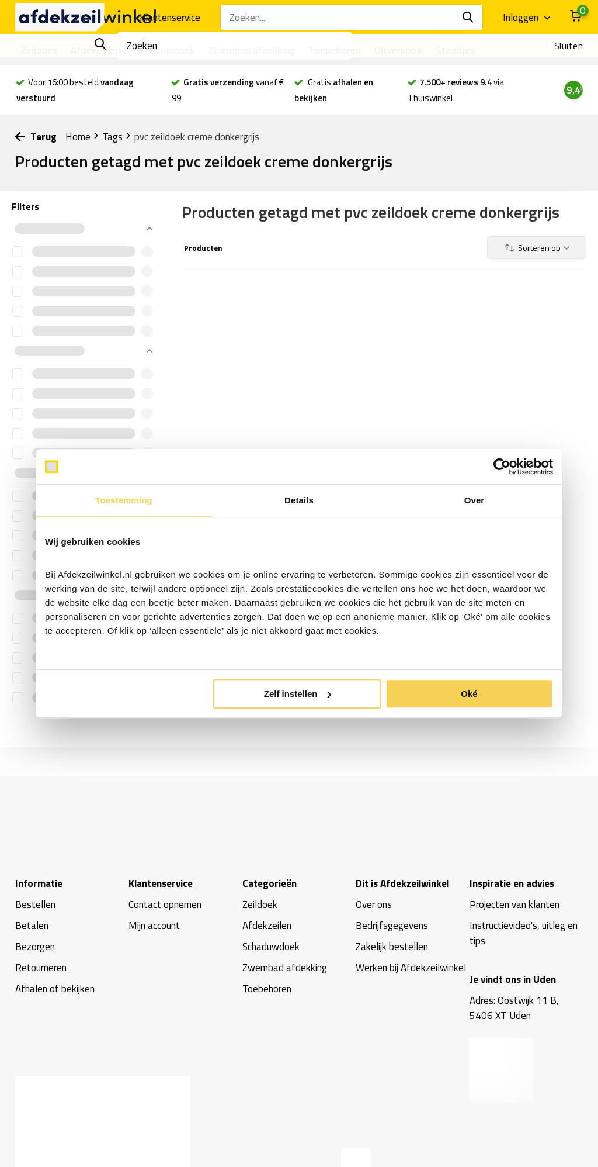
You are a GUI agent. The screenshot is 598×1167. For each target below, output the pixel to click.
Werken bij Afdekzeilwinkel (411, 967)
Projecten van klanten (514, 904)
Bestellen (35, 904)
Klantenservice (170, 17)
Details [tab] (299, 500)
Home (82, 136)
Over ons (374, 904)
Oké (469, 694)
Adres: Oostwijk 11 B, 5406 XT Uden (514, 1008)
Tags (116, 136)
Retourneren (41, 967)
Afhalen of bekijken (55, 988)
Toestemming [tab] (123, 500)
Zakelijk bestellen (392, 946)
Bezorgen (35, 946)
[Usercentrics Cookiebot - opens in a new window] (502, 466)
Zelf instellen (298, 694)
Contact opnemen (164, 904)
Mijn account (154, 925)
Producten (202, 248)
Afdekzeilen (96, 50)
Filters (25, 206)
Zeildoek (38, 50)
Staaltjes (455, 50)
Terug (36, 136)
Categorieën (269, 883)
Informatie (38, 883)
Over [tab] (474, 500)
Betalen (31, 925)
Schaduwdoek (164, 50)
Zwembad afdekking (251, 50)
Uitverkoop (398, 50)
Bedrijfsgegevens (392, 925)
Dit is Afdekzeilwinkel (402, 883)
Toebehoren (334, 50)
